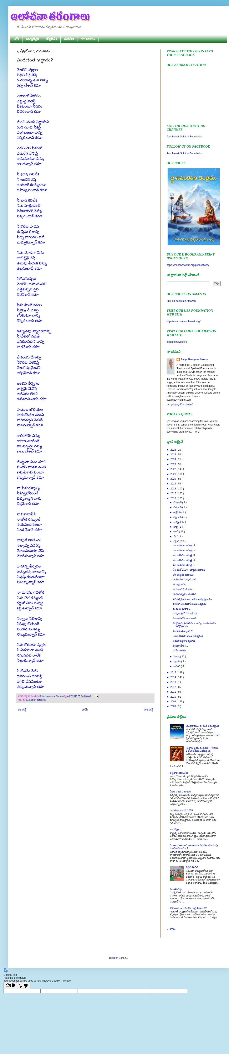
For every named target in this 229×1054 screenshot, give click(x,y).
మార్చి (176, 656)
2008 (174, 706)
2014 (174, 677)
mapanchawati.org (177, 341)
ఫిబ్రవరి (177, 661)
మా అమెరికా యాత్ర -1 (184, 565)
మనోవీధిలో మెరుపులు (36, 699)
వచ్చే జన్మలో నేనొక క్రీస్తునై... (186, 613)
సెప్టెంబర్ (177, 517)
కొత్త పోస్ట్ (22, 709)
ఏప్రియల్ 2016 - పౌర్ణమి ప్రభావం (189, 569)
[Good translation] (10, 985)
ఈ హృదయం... (180, 584)
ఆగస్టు (176, 522)
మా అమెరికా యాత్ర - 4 (184, 550)
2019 (174, 483)
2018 (174, 488)
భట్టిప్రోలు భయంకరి (179, 772)
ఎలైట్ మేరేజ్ (192, 867)
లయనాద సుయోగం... (183, 589)
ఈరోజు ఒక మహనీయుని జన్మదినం (189, 603)
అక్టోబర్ (177, 512)
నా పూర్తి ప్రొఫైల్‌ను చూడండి (180, 404)
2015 (174, 672)
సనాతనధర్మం (176, 889)
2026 (174, 449)
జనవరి (177, 666)
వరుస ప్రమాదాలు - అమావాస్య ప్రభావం (192, 599)
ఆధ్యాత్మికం (33, 38)
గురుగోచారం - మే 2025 (181, 810)
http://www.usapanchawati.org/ (183, 321)
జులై (175, 526)
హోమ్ (85, 709)
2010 (174, 696)
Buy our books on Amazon (181, 301)
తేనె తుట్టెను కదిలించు (183, 574)
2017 (174, 493)
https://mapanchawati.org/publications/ (188, 265)
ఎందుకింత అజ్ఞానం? (183, 631)
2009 (174, 701)
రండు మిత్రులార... (181, 608)
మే (175, 536)
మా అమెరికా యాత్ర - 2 (184, 560)
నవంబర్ (177, 507)
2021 (174, 474)
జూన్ (176, 531)
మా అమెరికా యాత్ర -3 (184, 555)
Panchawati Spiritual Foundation (184, 136)
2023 (174, 464)
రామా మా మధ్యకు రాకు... (185, 579)
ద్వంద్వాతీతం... (180, 645)
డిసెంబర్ (177, 502)
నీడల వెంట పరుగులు (180, 791)
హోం (16, 38)
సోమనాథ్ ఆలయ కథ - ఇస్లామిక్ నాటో (188, 908)
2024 (174, 459)
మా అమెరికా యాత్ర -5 (184, 545)
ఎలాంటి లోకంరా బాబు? (184, 618)
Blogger (113, 957)
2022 (174, 469)
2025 (174, 454)
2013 (174, 682)
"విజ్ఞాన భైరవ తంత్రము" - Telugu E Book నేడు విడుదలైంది (202, 749)
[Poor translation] (23, 985)
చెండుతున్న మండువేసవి (184, 594)
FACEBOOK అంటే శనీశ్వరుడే (188, 636)
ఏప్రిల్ (176, 541)
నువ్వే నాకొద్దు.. (180, 650)
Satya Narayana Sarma (51, 696)
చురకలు (69, 38)
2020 (174, 478)
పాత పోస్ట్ (148, 709)
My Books (88, 38)
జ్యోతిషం (51, 38)
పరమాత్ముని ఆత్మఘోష (184, 640)
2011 (174, 691)
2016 (174, 498)
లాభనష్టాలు (175, 829)
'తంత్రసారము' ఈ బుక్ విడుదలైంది (202, 725)
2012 (174, 687)
